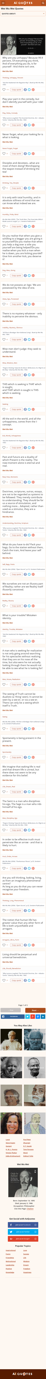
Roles (8, 113)
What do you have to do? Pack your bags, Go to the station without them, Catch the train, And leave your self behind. (22, 549)
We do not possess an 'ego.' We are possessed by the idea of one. (21, 286)
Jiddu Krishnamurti (13, 1156)
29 (7, 910)
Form (17, 940)
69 (7, 226)
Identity (5, 629)
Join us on (23, 1225)
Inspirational (11, 1250)
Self (3, 564)
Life (3, 786)
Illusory (11, 601)
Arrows (14, 856)
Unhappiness (16, 436)
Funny (8, 1254)
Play (4, 113)
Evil (3, 436)
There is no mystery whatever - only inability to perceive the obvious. (22, 315)
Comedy (14, 113)
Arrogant (5, 940)
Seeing (4, 717)
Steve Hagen (10, 1143)
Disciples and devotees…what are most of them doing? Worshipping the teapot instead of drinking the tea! (20, 167)
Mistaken (19, 629)
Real (4, 477)
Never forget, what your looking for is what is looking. (22, 136)
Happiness (27, 1272)
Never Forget (7, 148)
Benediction (16, 968)
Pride (11, 214)
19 (7, 945)
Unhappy (13, 78)
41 (7, 684)
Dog (3, 270)
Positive (9, 1269)
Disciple (16, 183)
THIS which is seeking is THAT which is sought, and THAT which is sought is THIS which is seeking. (21, 388)
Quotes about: (23, 13)
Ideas (4, 299)
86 (7, 188)
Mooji (25, 1153)
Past (8, 477)
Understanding (7, 523)
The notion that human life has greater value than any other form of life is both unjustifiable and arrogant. (22, 924)
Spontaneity (6, 752)
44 (7, 729)
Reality (4, 601)
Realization (16, 679)
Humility (5, 214)
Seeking (5, 404)
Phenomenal (19, 900)
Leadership (10, 1265)
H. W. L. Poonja (11, 1149)
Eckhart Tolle (28, 1156)
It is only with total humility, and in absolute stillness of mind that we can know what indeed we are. (21, 200)
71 (7, 275)
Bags (7, 564)
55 (7, 641)
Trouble (12, 629)
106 (7, 90)
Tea (11, 183)
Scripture (25, 523)
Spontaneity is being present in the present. (21, 739)
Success (26, 1254)
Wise (4, 363)
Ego (8, 299)
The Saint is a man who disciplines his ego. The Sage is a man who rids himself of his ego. (21, 804)
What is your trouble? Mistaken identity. (19, 617)
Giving (13, 270)
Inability (5, 327)
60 (7, 409)
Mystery (12, 327)
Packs (12, 564)
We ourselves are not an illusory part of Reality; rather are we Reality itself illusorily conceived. (22, 586)
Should (8, 968)
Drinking (5, 183)
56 (7, 154)
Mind (16, 214)
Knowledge (10, 1272)
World (8, 436)
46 (7, 339)
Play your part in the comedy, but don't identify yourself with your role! (22, 100)
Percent (20, 78)
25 (7, 375)
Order (9, 856)
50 (7, 304)
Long (11, 900)
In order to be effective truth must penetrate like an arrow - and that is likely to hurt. (22, 842)
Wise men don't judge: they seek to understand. (21, 350)
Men (8, 270)
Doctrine (17, 523)
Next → (35, 1010)
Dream (8, 786)
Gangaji (9, 1146)
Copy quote (16, 90)
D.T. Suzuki (27, 1146)
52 (7, 482)
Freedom (26, 1269)
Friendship (10, 1258)
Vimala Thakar (11, 1153)
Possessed (15, 299)
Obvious (19, 327)
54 (7, 535)
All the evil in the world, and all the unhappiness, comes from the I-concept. (21, 421)
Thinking (5, 78)
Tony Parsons (28, 1149)
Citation (30, 1209)
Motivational (11, 1261)
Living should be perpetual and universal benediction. (19, 956)
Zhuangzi (26, 1143)
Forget (15, 148)
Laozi (8, 1139)
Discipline (10, 818)
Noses (9, 679)
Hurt (4, 856)
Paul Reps (27, 1139)
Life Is (12, 940)
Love (25, 1250)
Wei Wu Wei (7, 71)
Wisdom (10, 363)
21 (7, 448)
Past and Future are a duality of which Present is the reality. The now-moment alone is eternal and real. (21, 461)
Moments (14, 477)
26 (7, 606)
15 (7, 757)
